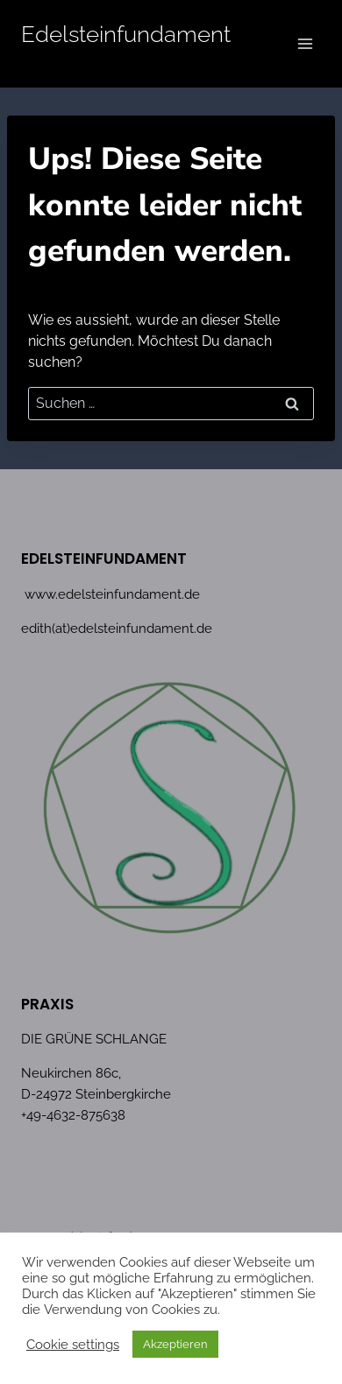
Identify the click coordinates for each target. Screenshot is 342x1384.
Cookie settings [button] (72, 1344)
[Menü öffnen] (305, 43)
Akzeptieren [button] (175, 1344)
